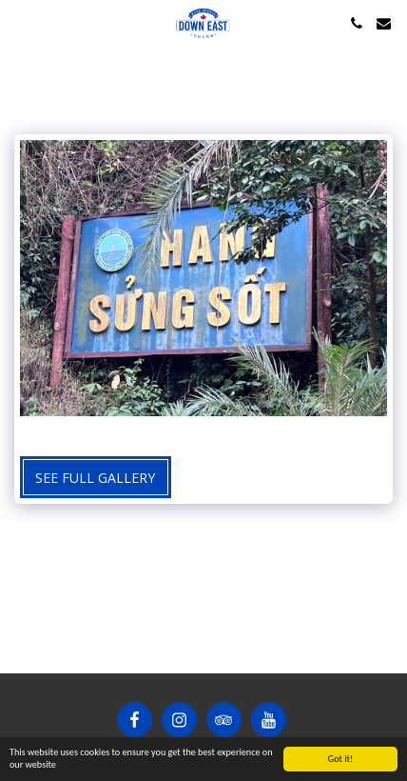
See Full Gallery (95, 478)
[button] (21, 22)
